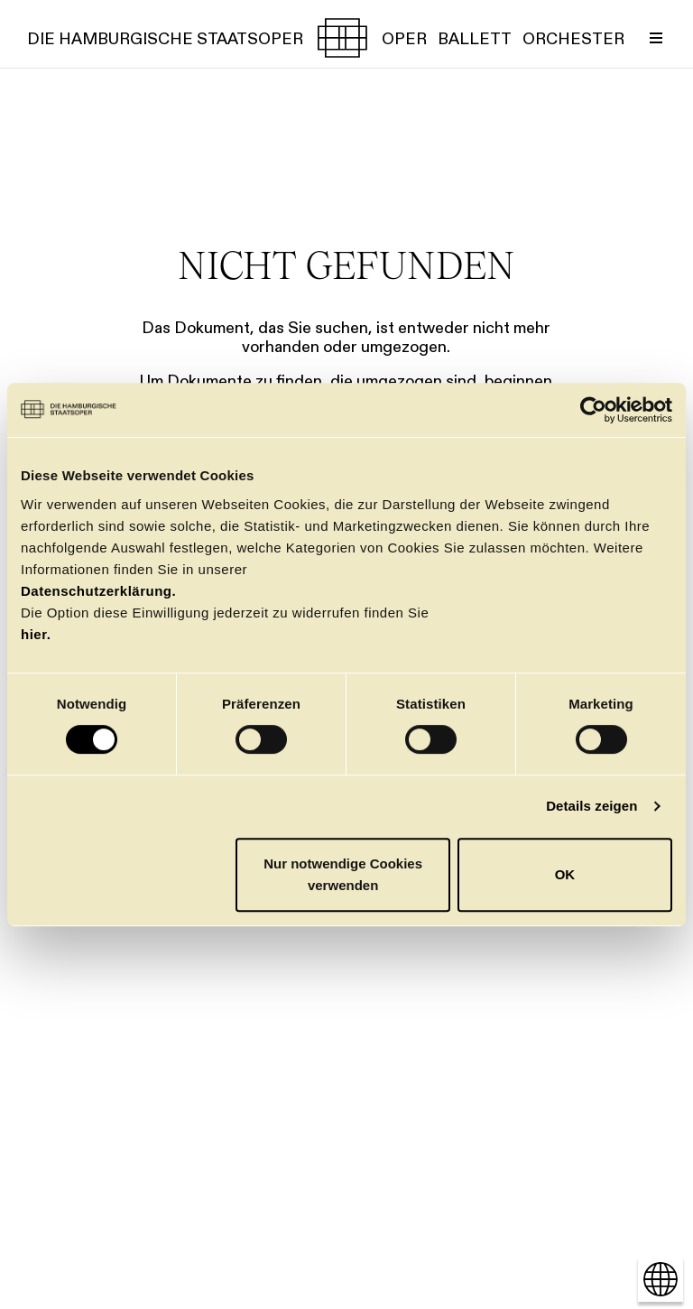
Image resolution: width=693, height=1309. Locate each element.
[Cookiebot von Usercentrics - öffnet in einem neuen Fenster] (593, 409)
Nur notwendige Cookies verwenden (342, 874)
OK (565, 874)
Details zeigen (591, 805)
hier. (36, 634)
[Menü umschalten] (656, 38)
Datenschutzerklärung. (98, 591)
